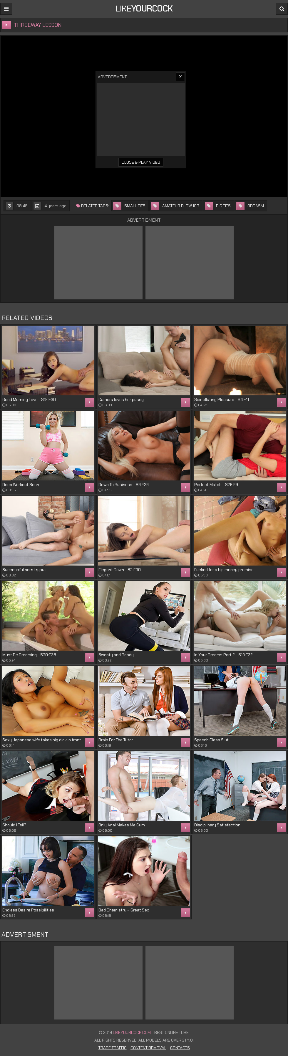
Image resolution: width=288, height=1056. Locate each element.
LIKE (144, 8)
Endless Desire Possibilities (28, 910)
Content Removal (148, 1047)
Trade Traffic (112, 1047)
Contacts (180, 1047)
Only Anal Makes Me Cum (121, 825)
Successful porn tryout (24, 569)
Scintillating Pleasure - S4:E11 (221, 399)
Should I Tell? (14, 825)
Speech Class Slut (211, 739)
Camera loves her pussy (121, 399)
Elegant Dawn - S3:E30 (119, 569)
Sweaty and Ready (116, 654)
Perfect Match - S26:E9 (216, 484)
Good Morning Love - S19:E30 (29, 399)
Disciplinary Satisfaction (217, 825)
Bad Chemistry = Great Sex (123, 910)
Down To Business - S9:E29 (123, 484)
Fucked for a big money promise (224, 569)
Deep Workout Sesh (20, 484)
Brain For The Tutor (115, 739)
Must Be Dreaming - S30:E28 (29, 654)
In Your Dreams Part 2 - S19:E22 (223, 654)
